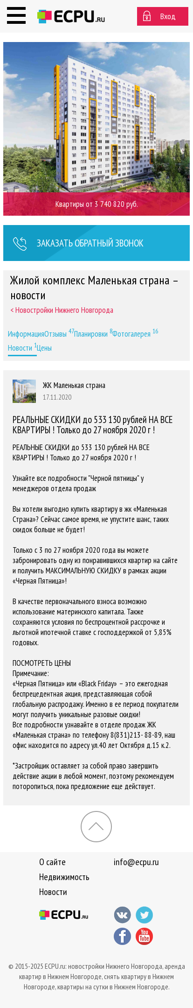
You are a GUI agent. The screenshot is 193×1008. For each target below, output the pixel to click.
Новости (22, 347)
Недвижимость (64, 877)
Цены (44, 348)
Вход (168, 16)
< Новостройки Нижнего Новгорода (61, 310)
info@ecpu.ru (136, 862)
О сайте (52, 862)
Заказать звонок (78, 244)
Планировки (93, 333)
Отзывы (59, 333)
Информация (26, 334)
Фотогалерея (135, 333)
